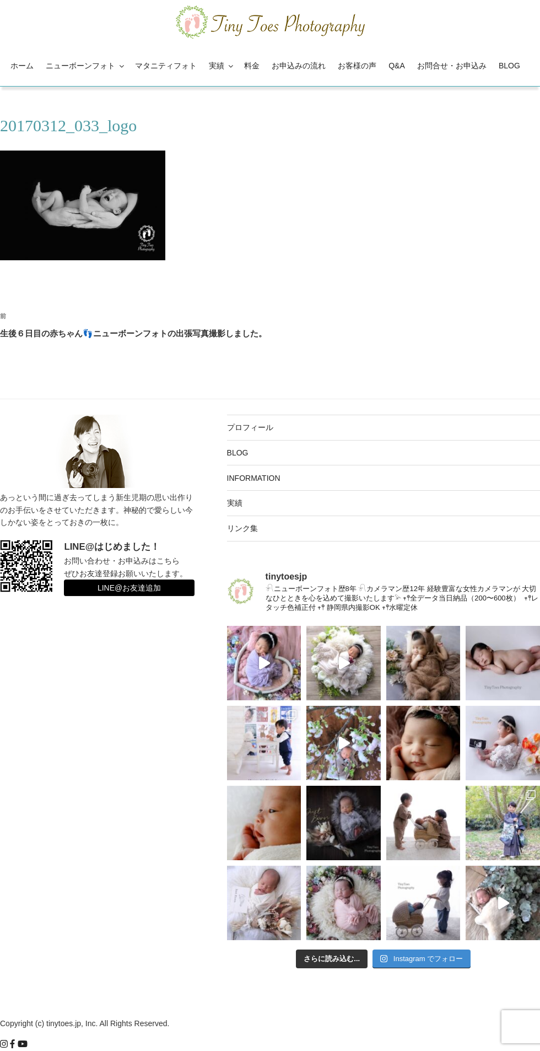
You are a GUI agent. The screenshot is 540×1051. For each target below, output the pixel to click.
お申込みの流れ (299, 65)
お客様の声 (357, 65)
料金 (252, 65)
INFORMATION (253, 478)
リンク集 (242, 528)
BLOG (509, 65)
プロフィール (250, 427)
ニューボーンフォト (86, 65)
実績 (222, 65)
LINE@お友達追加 (129, 587)
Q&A (396, 65)
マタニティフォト (166, 65)
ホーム (22, 65)
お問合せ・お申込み (452, 65)
